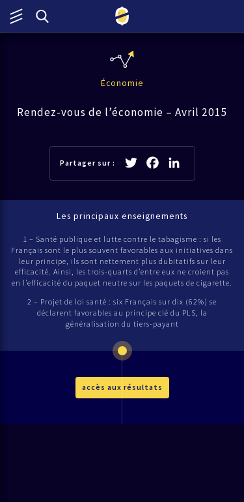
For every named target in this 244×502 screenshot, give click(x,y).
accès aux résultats (122, 387)
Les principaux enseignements (122, 216)
